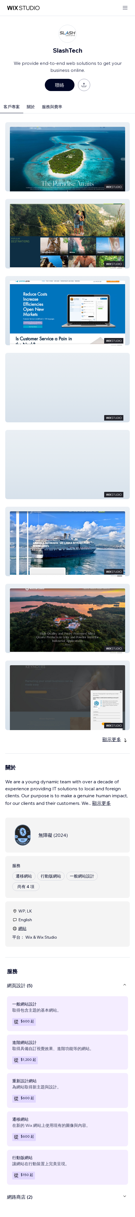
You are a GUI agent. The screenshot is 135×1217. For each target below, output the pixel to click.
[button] (67, 156)
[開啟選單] (125, 8)
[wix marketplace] (23, 8)
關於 (31, 106)
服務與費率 (52, 106)
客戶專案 (11, 106)
